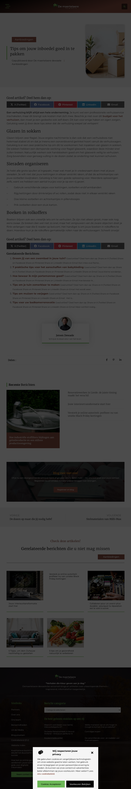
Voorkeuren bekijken (80, 784)
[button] (92, 752)
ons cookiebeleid (46, 774)
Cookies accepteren (51, 784)
